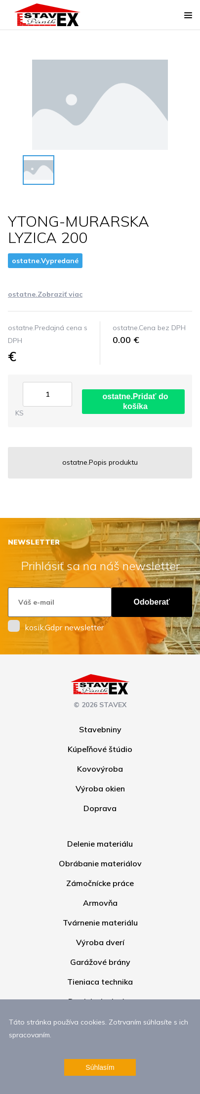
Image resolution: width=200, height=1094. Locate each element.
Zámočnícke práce (100, 883)
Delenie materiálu (100, 844)
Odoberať (152, 602)
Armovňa (100, 903)
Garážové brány (100, 962)
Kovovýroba (100, 769)
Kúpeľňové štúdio (100, 749)
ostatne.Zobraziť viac (45, 294)
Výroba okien (100, 788)
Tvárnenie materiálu (100, 922)
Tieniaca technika (100, 982)
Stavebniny (100, 729)
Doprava (100, 808)
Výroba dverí (100, 942)
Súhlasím (99, 1067)
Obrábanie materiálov (100, 863)
